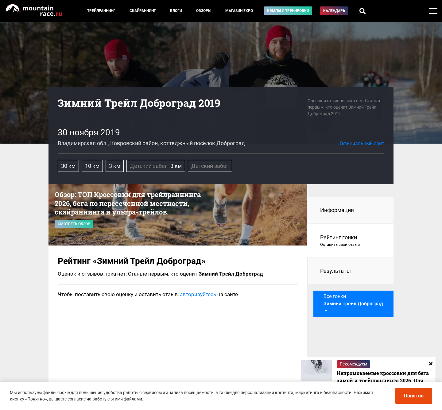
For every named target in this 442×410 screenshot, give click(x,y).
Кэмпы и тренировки (288, 11)
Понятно (414, 396)
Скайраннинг (143, 11)
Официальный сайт (362, 143)
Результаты (335, 271)
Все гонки (353, 300)
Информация (337, 210)
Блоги (176, 11)
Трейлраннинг (101, 11)
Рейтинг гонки (350, 241)
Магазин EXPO (239, 11)
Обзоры (203, 11)
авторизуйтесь (198, 294)
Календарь (334, 11)
